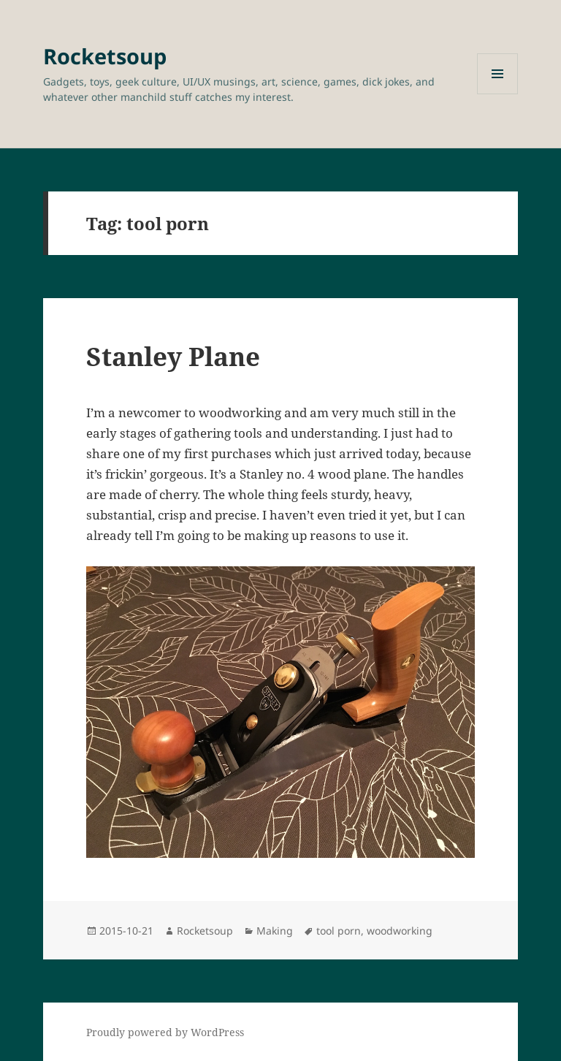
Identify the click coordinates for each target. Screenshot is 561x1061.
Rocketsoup (105, 56)
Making (274, 931)
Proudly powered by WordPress (165, 1032)
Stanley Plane (173, 356)
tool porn (338, 931)
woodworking (399, 931)
